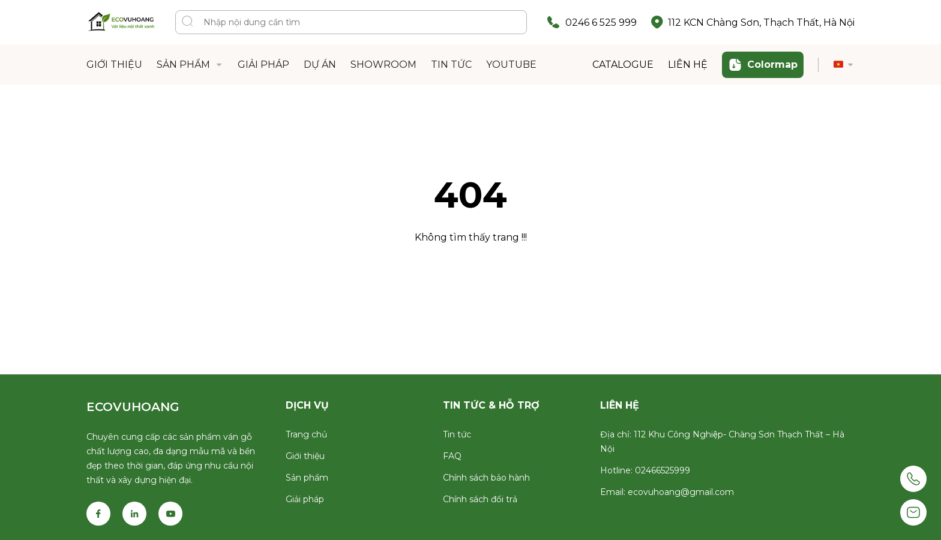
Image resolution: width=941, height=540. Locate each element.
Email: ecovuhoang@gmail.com (667, 492)
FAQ (452, 456)
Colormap (763, 65)
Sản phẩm (307, 477)
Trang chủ (306, 434)
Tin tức (457, 434)
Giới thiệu (305, 456)
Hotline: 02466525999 (645, 470)
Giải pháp (305, 499)
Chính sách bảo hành (486, 477)
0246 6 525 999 (601, 22)
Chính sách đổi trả (480, 499)
